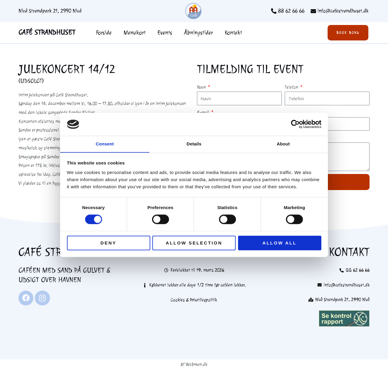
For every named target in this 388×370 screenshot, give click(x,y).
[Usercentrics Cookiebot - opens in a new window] (295, 124)
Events (164, 32)
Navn (202, 87)
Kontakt (233, 32)
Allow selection (194, 243)
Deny (109, 243)
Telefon (292, 87)
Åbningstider (198, 32)
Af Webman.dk (194, 364)
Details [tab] (194, 143)
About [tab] (283, 143)
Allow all (279, 243)
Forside (104, 32)
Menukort (134, 32)
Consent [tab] (105, 143)
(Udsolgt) (31, 80)
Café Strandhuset (46, 32)
